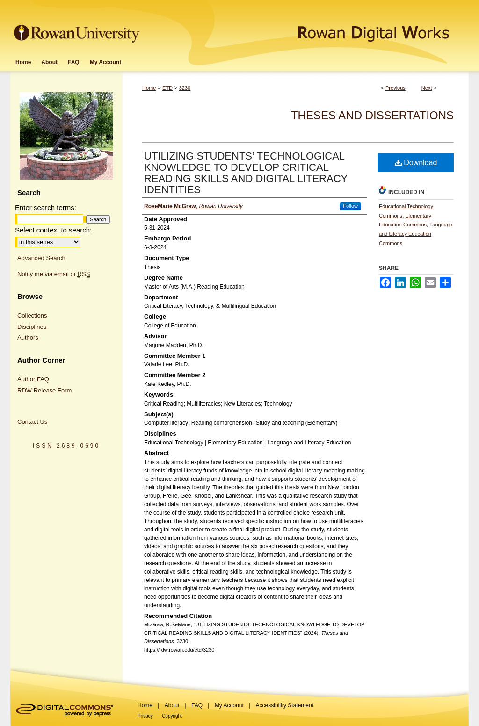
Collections (32, 315)
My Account (229, 705)
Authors (27, 337)
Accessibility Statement (284, 705)
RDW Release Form (44, 390)
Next (426, 88)
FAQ (197, 705)
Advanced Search (41, 257)
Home (149, 88)
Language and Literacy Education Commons (415, 234)
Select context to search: (53, 230)
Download (416, 163)
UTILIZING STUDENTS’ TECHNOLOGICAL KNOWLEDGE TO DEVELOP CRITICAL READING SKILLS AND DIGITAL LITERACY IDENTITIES (246, 173)
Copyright (172, 716)
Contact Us (32, 421)
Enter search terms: (45, 207)
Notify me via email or (53, 274)
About (172, 705)
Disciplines (31, 326)
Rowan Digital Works (305, 26)
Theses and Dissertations (372, 115)
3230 (184, 88)
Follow (350, 206)
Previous (395, 88)
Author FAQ (33, 379)
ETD (167, 88)
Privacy (145, 716)
